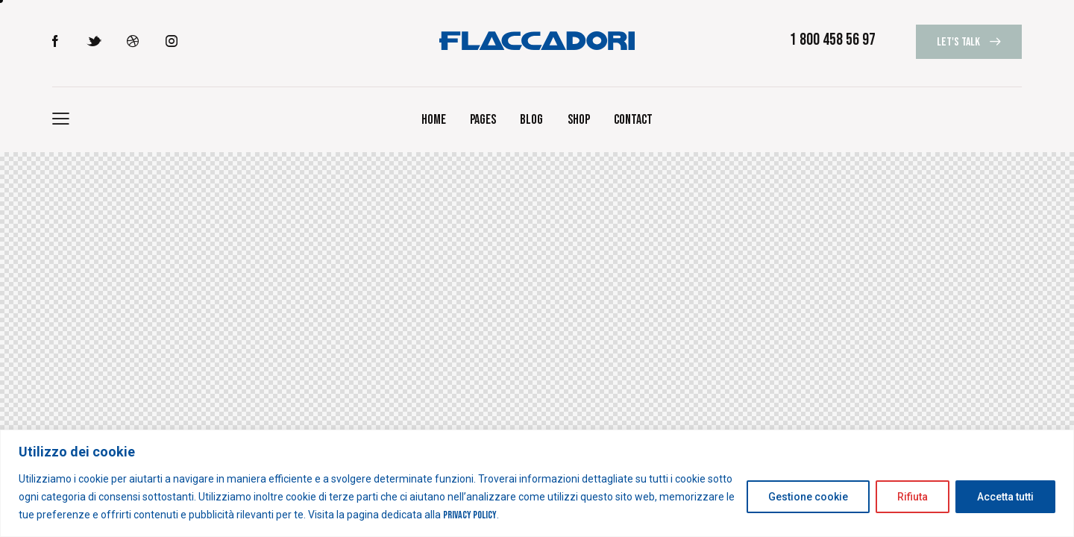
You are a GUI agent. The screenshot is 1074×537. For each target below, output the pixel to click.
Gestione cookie (808, 497)
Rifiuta (912, 497)
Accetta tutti (1005, 497)
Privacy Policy (470, 515)
